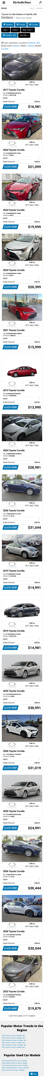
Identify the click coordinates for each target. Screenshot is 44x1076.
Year (5, 30)
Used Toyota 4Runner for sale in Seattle (15, 1068)
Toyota (21, 24)
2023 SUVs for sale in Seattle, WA (13, 1042)
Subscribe (39, 8)
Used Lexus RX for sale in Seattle (13, 1070)
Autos (4, 8)
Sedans (8, 24)
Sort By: (24, 35)
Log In (32, 8)
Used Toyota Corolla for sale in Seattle (15, 1065)
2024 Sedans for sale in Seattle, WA (14, 1040)
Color (15, 30)
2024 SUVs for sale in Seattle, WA (13, 1038)
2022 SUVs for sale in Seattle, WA (13, 1047)
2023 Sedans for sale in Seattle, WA (14, 1045)
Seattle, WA (9, 35)
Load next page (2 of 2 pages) (22, 1016)
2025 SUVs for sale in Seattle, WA (13, 1035)
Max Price (28, 30)
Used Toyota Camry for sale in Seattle (14, 1063)
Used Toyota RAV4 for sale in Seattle (14, 1061)
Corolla (33, 24)
